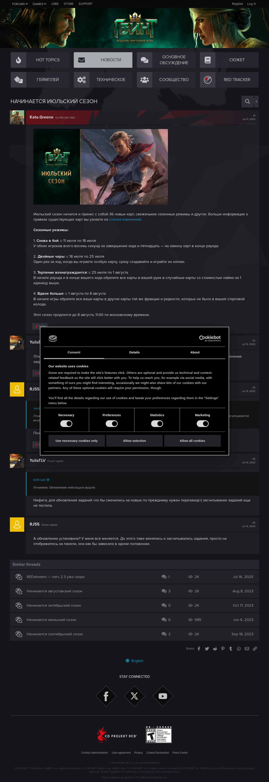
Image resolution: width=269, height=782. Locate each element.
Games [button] (38, 4)
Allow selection (134, 441)
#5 (248, 524)
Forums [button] (18, 4)
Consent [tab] (74, 352)
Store (69, 4)
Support (86, 4)
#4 (248, 460)
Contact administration (94, 752)
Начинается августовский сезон (55, 591)
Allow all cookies (192, 441)
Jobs (55, 4)
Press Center (180, 752)
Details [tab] (134, 352)
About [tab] (195, 352)
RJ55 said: (40, 480)
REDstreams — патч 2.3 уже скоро (56, 576)
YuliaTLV (38, 342)
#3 (248, 389)
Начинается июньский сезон (52, 619)
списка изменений (126, 219)
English (134, 660)
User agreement (121, 752)
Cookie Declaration (157, 752)
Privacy (138, 752)
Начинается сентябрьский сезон (55, 634)
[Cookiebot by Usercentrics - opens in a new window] (202, 338)
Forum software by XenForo (134, 777)
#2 (248, 342)
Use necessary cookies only (76, 441)
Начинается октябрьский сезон (54, 605)
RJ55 (35, 389)
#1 (248, 117)
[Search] (247, 101)
